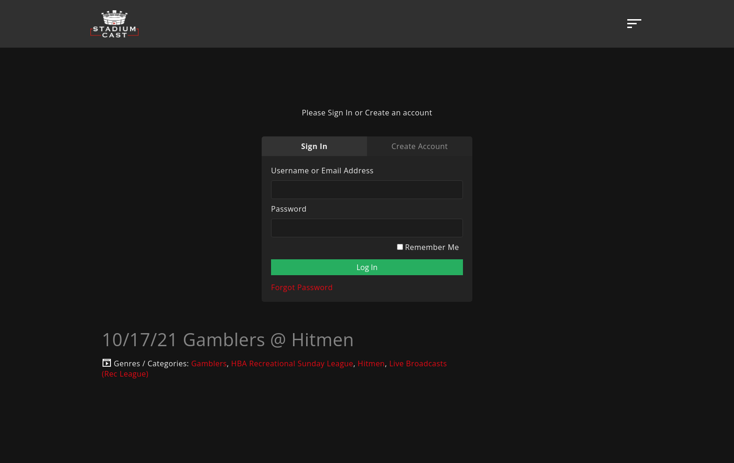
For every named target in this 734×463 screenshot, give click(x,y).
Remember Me (428, 247)
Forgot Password (302, 287)
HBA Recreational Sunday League (292, 363)
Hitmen (371, 363)
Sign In (314, 146)
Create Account (419, 146)
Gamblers (209, 363)
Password (289, 209)
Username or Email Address (322, 170)
